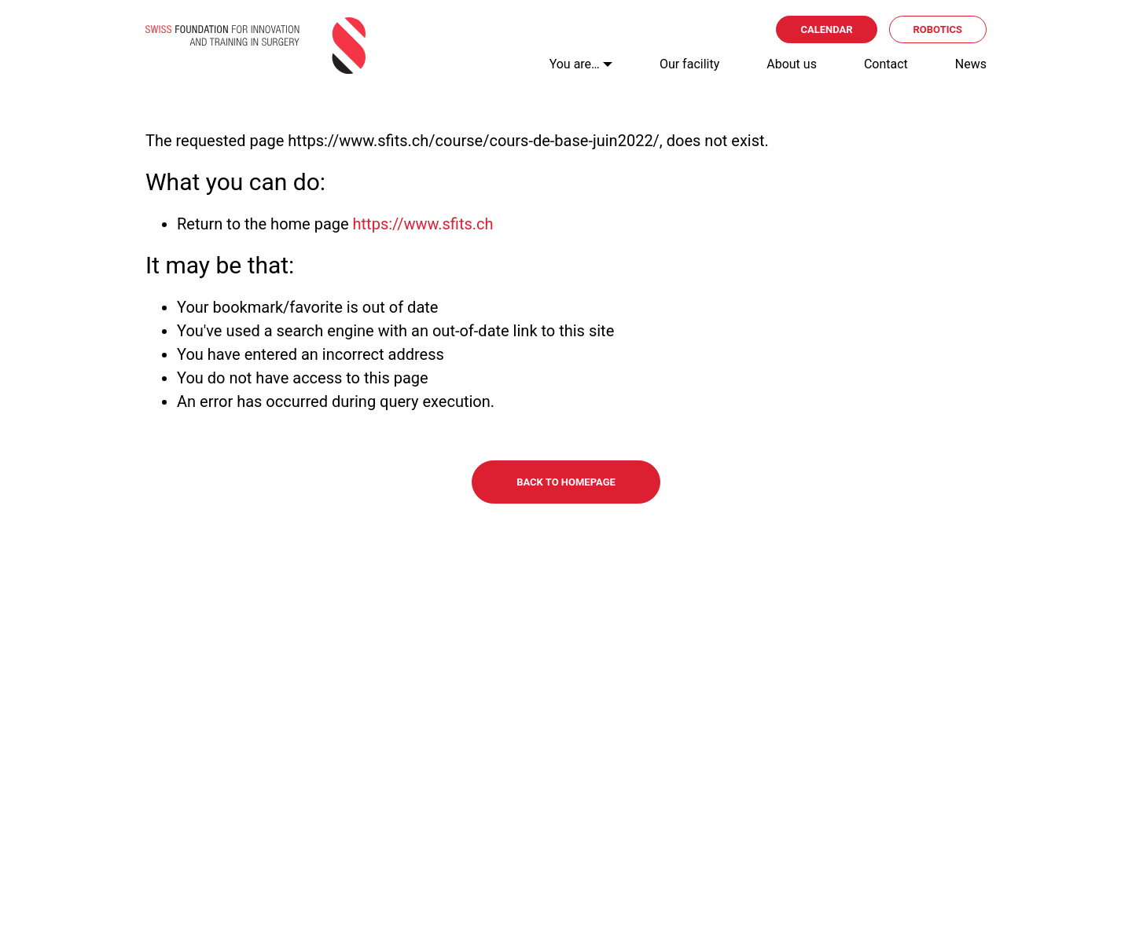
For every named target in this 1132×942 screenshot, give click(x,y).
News (971, 64)
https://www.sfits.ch (423, 223)
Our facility (689, 64)
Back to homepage (566, 482)
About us (791, 64)
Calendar (826, 29)
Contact (886, 64)
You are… (574, 64)
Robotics (938, 29)
